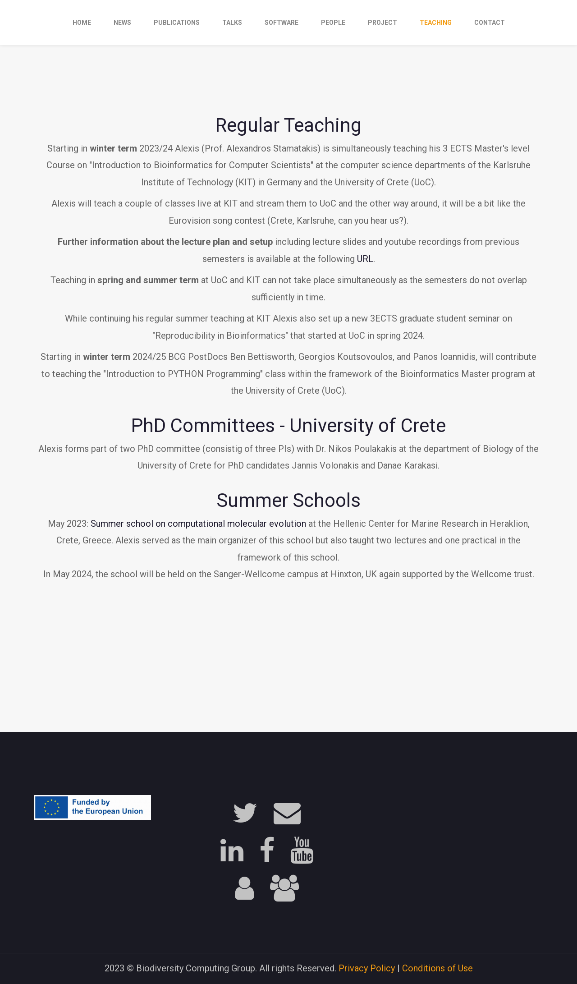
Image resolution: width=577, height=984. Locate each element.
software (281, 22)
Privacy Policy (367, 968)
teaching (436, 22)
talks (232, 22)
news (122, 22)
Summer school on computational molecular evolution (198, 523)
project (382, 22)
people (333, 22)
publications (177, 22)
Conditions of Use (437, 968)
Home (82, 22)
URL (365, 258)
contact (489, 22)
